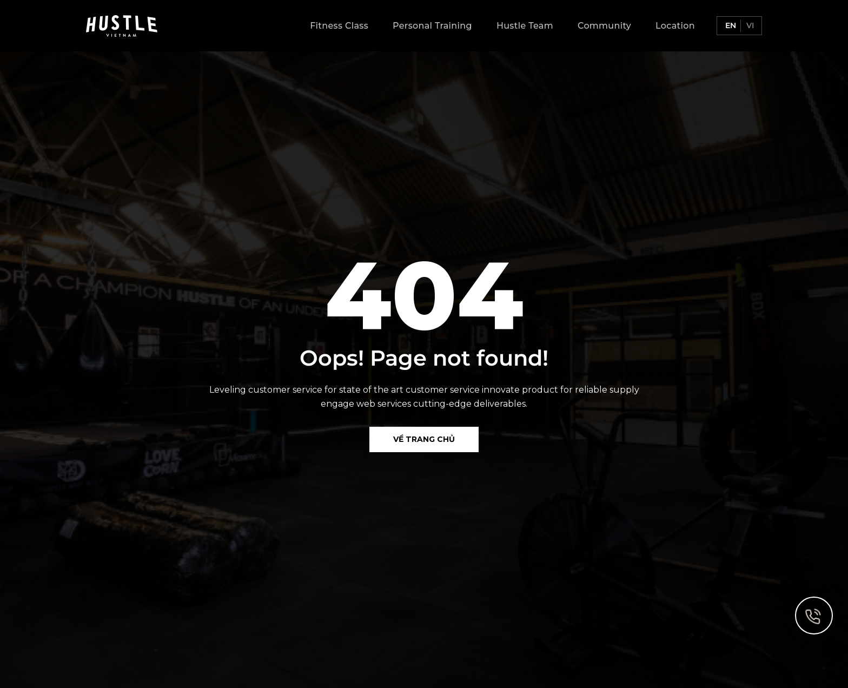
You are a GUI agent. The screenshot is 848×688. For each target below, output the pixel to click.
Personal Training (432, 26)
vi (749, 25)
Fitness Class (339, 26)
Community (604, 26)
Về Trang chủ (424, 439)
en (729, 25)
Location (675, 26)
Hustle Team (524, 26)
